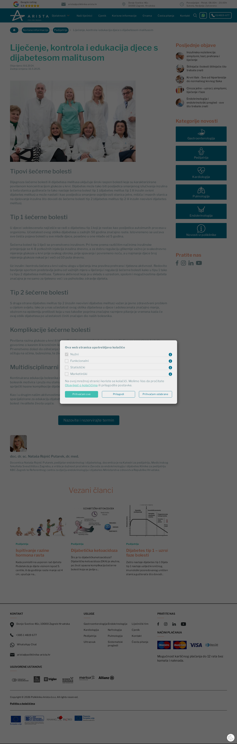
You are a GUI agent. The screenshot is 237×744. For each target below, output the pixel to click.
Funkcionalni (79, 361)
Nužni (74, 354)
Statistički (77, 367)
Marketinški (78, 374)
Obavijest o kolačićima (81, 385)
